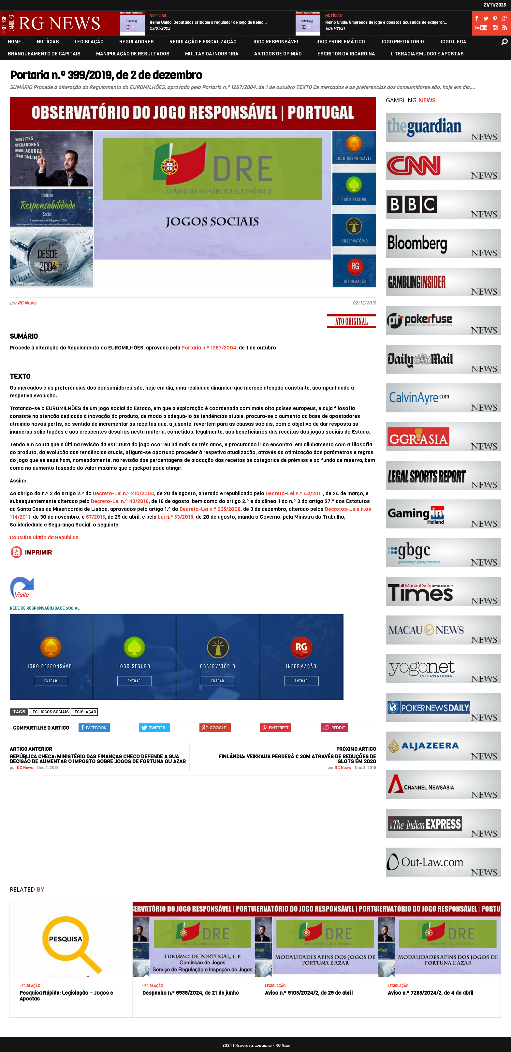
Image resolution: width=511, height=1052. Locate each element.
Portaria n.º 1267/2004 (209, 347)
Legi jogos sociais (49, 712)
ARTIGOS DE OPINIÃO (278, 54)
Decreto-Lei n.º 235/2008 (210, 509)
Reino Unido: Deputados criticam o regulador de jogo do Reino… (208, 22)
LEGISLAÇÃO (89, 41)
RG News (27, 303)
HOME (14, 41)
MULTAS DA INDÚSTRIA (212, 54)
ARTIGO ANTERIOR (31, 749)
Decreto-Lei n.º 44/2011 (294, 493)
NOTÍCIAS (158, 15)
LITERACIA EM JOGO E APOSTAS (427, 54)
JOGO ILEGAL (454, 41)
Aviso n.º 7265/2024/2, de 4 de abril (430, 992)
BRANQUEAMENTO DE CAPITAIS (44, 54)
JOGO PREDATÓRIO (402, 41)
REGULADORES (136, 41)
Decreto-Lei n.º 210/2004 (123, 493)
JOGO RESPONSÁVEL (275, 41)
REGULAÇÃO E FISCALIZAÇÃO (203, 41)
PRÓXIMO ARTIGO (356, 749)
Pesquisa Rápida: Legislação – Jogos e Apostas (66, 995)
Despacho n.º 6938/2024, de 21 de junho (190, 992)
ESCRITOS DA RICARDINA (346, 54)
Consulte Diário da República (44, 537)
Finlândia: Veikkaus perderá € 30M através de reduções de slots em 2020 (297, 759)
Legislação (84, 712)
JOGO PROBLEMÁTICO (340, 41)
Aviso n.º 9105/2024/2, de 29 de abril (309, 992)
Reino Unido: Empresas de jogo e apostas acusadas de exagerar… (386, 22)
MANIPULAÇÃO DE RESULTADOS (132, 54)
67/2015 (95, 516)
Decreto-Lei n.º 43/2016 (120, 501)
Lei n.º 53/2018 (175, 516)
